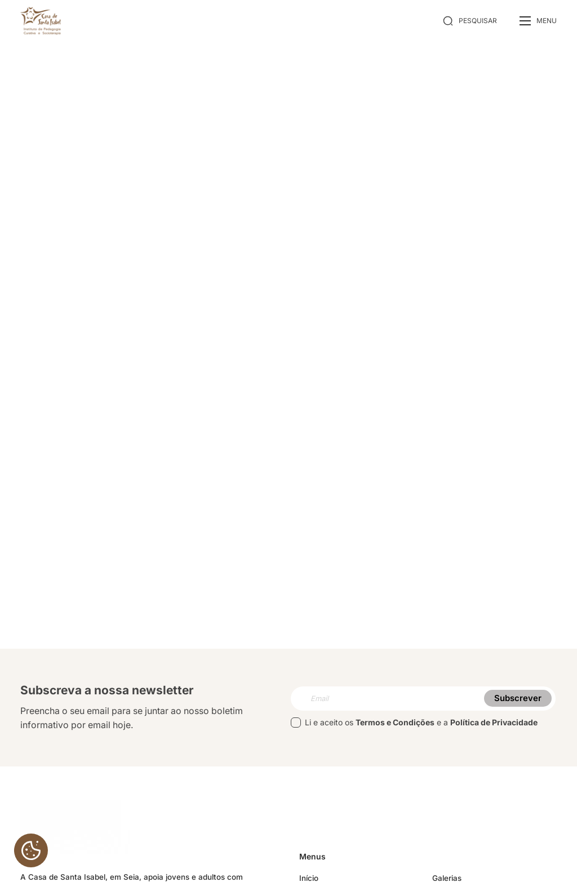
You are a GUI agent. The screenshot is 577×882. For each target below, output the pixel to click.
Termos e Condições (395, 725)
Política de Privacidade (494, 725)
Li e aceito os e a (414, 726)
